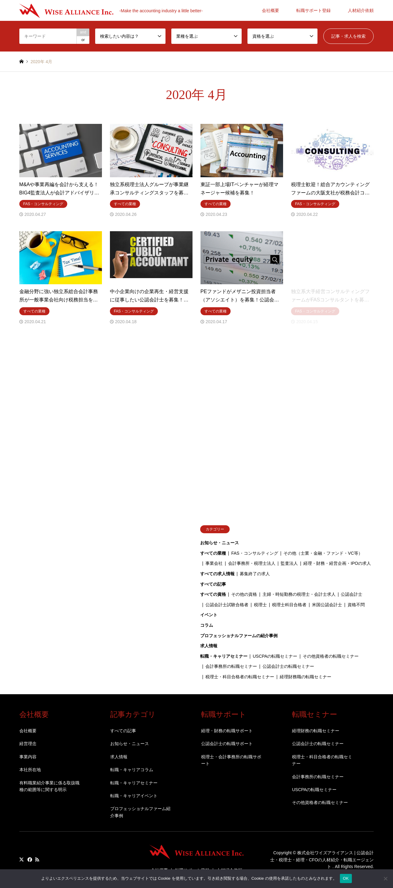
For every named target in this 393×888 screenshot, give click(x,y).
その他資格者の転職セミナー (331, 656)
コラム (206, 625)
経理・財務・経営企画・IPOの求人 (337, 563)
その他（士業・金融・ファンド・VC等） (322, 553)
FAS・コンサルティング (254, 553)
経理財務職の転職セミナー (305, 676)
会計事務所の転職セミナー (231, 666)
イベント (208, 614)
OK (346, 878)
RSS (37, 859)
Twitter (21, 859)
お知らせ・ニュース (219, 542)
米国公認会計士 (327, 604)
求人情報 (208, 645)
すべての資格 (213, 594)
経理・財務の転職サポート (227, 730)
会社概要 (270, 10)
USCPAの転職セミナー (275, 656)
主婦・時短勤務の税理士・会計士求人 (299, 594)
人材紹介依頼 (361, 10)
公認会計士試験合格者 (226, 604)
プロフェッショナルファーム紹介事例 (140, 812)
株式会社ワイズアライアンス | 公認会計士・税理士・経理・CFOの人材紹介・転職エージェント (322, 860)
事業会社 (214, 563)
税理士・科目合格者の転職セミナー (239, 676)
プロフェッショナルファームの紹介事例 (239, 635)
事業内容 (28, 756)
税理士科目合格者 (289, 604)
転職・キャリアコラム (131, 769)
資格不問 (356, 604)
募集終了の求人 (255, 573)
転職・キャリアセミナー (223, 656)
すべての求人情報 (217, 573)
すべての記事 (213, 584)
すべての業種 (213, 553)
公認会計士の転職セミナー (288, 666)
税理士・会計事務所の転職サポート (231, 760)
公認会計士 (351, 594)
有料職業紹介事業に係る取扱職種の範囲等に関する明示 (49, 786)
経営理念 (28, 743)
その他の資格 (244, 594)
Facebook (29, 859)
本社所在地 (30, 769)
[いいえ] (385, 878)
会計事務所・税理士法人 (251, 563)
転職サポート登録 (313, 10)
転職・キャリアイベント (134, 795)
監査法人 (289, 563)
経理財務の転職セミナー (315, 730)
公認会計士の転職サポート (227, 743)
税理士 (260, 604)
